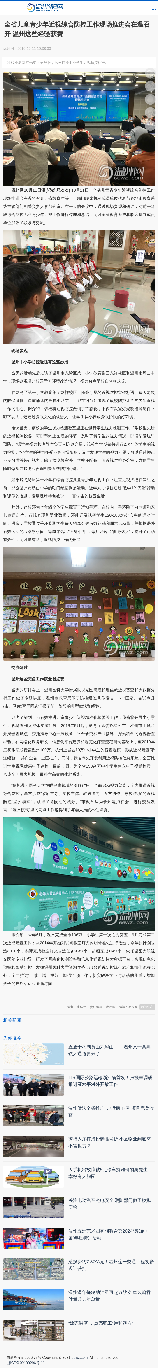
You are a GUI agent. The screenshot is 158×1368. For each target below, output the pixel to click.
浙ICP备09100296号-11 (26, 1363)
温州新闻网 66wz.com (43, 994)
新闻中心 (147, 1007)
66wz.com (79, 1357)
